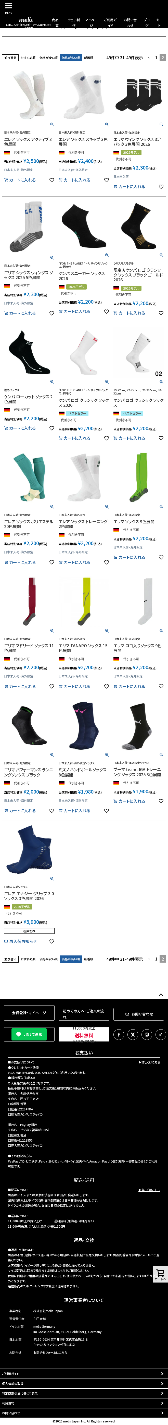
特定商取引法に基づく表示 (20, 1393)
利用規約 (8, 1403)
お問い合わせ (11, 1413)
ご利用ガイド (10, 1373)
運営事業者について (84, 1300)
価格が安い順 (49, 57)
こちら (61, 1270)
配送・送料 (84, 1180)
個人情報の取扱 (12, 1383)
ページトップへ (161, 995)
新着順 (88, 57)
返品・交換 (84, 1240)
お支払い (84, 1052)
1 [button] (156, 57)
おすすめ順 (28, 57)
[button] (149, 58)
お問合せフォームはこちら (50, 1352)
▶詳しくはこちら (149, 1062)
